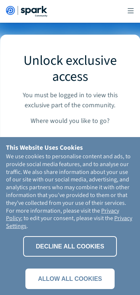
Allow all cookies (70, 279)
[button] (130, 11)
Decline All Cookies (70, 246)
